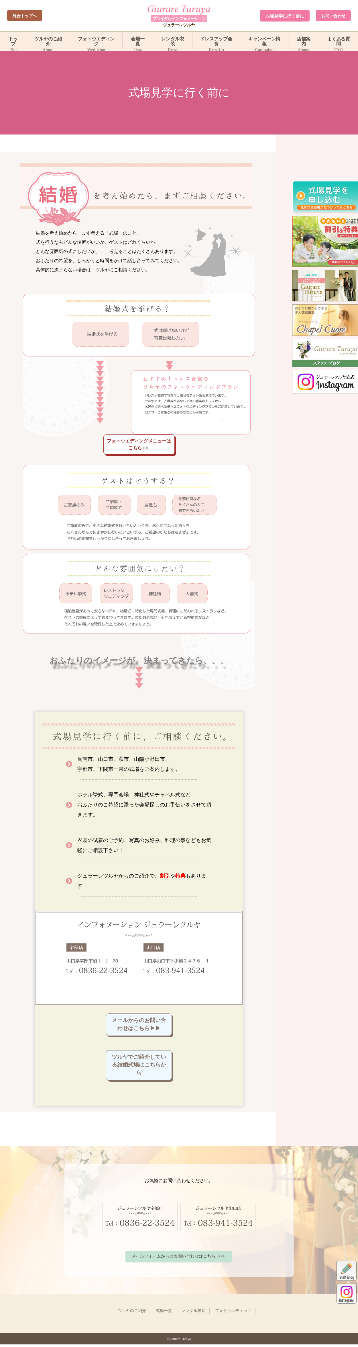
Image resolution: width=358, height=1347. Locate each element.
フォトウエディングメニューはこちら (139, 444)
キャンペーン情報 (264, 42)
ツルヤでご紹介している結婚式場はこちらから (139, 1067)
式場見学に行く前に (284, 15)
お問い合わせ (333, 15)
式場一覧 (164, 1313)
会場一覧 (137, 42)
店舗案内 (303, 42)
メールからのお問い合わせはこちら (139, 1024)
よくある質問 (338, 42)
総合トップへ (25, 15)
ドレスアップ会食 (216, 42)
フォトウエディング (96, 42)
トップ (13, 42)
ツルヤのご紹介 (48, 42)
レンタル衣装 (173, 42)
